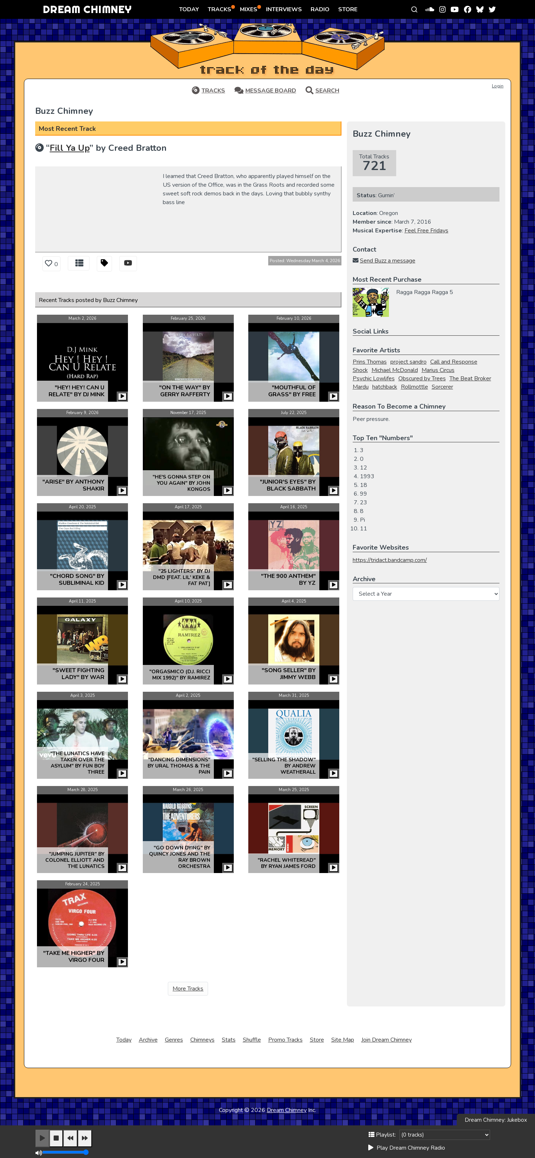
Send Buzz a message (387, 261)
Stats (229, 1040)
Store (317, 1040)
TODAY (189, 9)
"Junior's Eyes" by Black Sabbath (288, 485)
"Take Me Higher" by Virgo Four (73, 956)
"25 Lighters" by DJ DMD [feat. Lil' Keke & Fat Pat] (181, 577)
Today (124, 1040)
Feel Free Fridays (426, 231)
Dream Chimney (287, 1110)
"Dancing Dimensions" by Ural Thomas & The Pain (179, 766)
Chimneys (202, 1040)
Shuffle (252, 1040)
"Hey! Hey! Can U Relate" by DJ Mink (76, 391)
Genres (174, 1040)
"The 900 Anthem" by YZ (288, 579)
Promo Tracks (285, 1040)
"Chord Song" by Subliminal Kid (77, 579)
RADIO (320, 9)
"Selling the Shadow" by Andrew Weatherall (284, 766)
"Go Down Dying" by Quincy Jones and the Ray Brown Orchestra (179, 857)
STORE (347, 9)
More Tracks (188, 989)
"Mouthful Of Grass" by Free (292, 391)
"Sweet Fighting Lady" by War (78, 673)
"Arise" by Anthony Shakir (73, 485)
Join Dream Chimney (386, 1040)
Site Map (342, 1040)
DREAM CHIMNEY (87, 9)
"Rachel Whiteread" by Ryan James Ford (287, 863)
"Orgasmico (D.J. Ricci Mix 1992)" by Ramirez (179, 674)
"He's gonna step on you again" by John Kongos (181, 483)
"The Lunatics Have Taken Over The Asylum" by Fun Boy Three (77, 763)
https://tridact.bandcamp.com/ (390, 560)
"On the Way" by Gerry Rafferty (184, 391)
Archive (148, 1040)
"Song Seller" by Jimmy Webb (289, 673)
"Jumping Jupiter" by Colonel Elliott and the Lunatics (74, 860)
